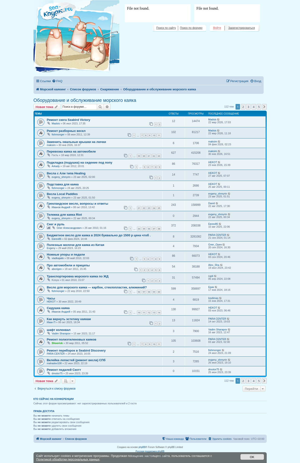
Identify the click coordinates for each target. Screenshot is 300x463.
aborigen (57, 269)
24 (154, 208)
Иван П (51, 322)
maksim (51, 145)
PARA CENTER (217, 234)
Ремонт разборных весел (66, 131)
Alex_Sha (213, 265)
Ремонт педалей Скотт (64, 369)
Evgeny (51, 248)
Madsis (56, 123)
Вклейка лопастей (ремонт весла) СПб (76, 360)
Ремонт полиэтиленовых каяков (71, 339)
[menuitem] (57, 81)
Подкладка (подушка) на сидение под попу (79, 162)
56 (139, 291)
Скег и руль (56, 224)
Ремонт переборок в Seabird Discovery (76, 350)
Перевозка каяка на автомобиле (71, 151)
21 (139, 208)
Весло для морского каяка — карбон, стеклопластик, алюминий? (97, 287)
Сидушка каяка (58, 308)
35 (144, 228)
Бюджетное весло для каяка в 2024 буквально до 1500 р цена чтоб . (99, 235)
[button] (264, 107)
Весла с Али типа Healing (66, 173)
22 (144, 208)
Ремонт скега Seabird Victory (68, 120)
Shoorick (57, 343)
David (211, 203)
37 (154, 228)
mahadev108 (54, 363)
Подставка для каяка (63, 184)
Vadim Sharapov (61, 333)
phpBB (142, 447)
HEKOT (212, 162)
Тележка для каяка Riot (64, 214)
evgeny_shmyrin (61, 177)
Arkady (56, 166)
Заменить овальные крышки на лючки (76, 142)
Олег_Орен (215, 244)
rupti (210, 276)
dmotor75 (57, 373)
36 (149, 228)
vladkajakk (58, 258)
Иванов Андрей (61, 207)
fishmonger (58, 134)
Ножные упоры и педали (66, 254)
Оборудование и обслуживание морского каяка (85, 100)
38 (159, 228)
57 (144, 291)
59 (139, 155)
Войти (217, 28)
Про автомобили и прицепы (68, 265)
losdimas (213, 298)
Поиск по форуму (191, 28)
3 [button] (248, 107)
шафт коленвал (59, 330)
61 (149, 155)
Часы (51, 298)
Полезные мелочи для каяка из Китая (75, 245)
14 (159, 312)
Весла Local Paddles (62, 194)
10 (154, 135)
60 (144, 155)
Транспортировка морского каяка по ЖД (78, 276)
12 (149, 312)
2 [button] (243, 107)
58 (149, 291)
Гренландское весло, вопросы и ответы (77, 203)
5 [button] (259, 107)
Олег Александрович (69, 227)
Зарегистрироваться (241, 28)
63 (159, 155)
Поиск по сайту (166, 28)
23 (149, 208)
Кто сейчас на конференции (54, 399)
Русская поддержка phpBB (149, 451)
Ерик (211, 287)
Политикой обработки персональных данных (68, 459)
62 (154, 155)
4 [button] (254, 107)
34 (139, 228)
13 (154, 312)
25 (159, 208)
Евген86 (213, 223)
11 (159, 135)
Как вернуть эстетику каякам (69, 319)
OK (252, 457)
